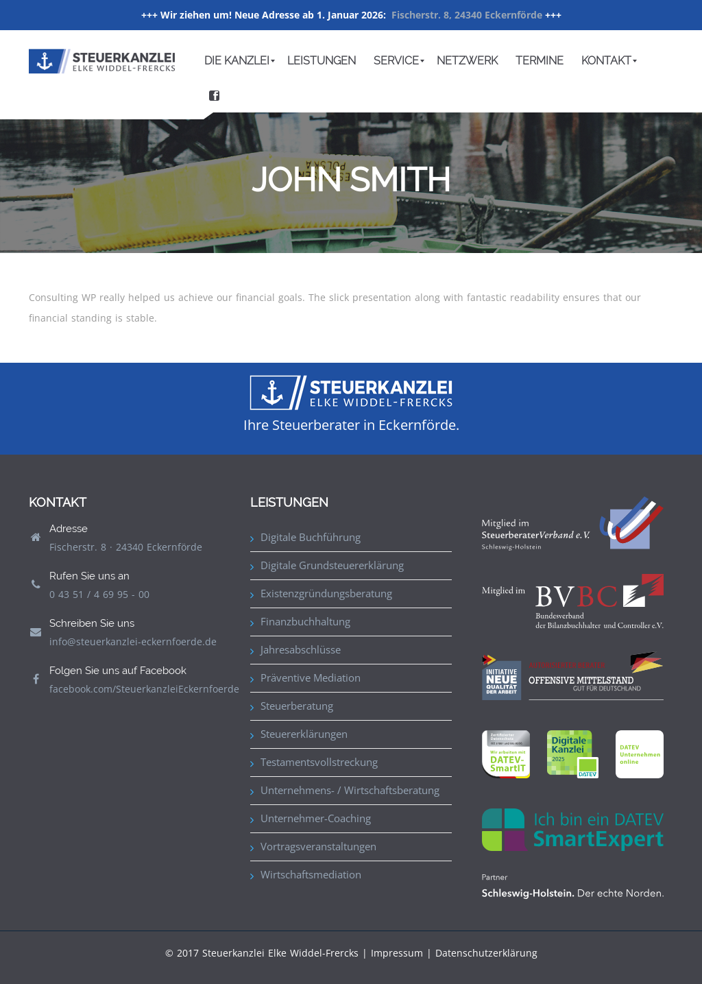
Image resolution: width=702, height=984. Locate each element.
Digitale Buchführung (311, 537)
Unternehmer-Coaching (316, 818)
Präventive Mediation (311, 677)
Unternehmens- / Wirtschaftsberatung (350, 790)
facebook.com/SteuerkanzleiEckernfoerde (144, 688)
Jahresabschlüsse (301, 649)
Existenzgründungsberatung (326, 593)
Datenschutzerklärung (486, 952)
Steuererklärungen (304, 734)
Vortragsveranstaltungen (318, 846)
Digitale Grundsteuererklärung (332, 565)
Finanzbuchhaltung (305, 621)
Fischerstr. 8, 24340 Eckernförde (466, 14)
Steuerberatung (297, 705)
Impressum (397, 952)
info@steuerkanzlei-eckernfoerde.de (133, 641)
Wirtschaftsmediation (311, 874)
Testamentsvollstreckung (319, 762)
